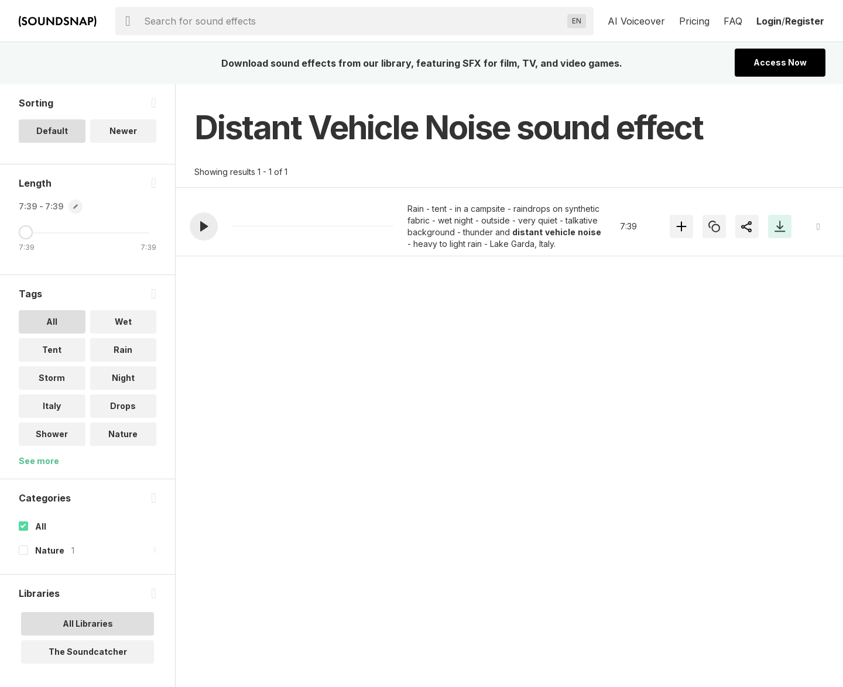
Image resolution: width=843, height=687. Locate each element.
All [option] (51, 322)
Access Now (780, 62)
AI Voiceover (636, 21)
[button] (204, 226)
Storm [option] (52, 378)
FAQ (733, 21)
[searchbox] (353, 21)
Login (769, 21)
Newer (123, 131)
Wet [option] (123, 322)
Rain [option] (123, 350)
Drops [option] (123, 406)
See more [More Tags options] (39, 461)
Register (804, 21)
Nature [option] (123, 434)
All (40, 526)
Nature (49, 550)
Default (52, 131)
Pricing (694, 21)
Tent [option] (51, 350)
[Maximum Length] (26, 232)
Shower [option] (52, 434)
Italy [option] (52, 406)
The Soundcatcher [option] (88, 652)
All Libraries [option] (88, 623)
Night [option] (123, 378)
